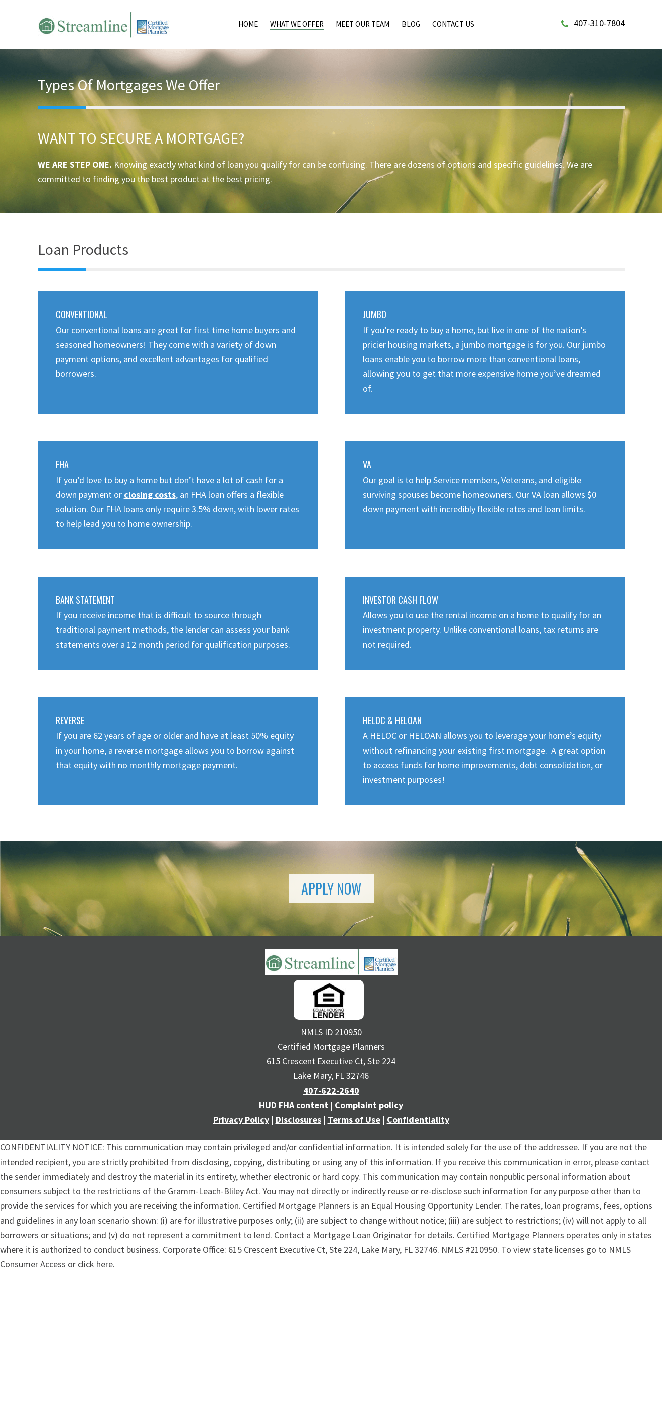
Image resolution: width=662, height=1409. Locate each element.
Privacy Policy (241, 1119)
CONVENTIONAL (81, 314)
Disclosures (298, 1119)
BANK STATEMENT (85, 599)
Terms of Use (354, 1119)
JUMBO (374, 314)
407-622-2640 (331, 1090)
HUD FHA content (293, 1105)
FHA (62, 464)
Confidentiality (418, 1119)
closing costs (150, 494)
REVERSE (70, 720)
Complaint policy (369, 1105)
